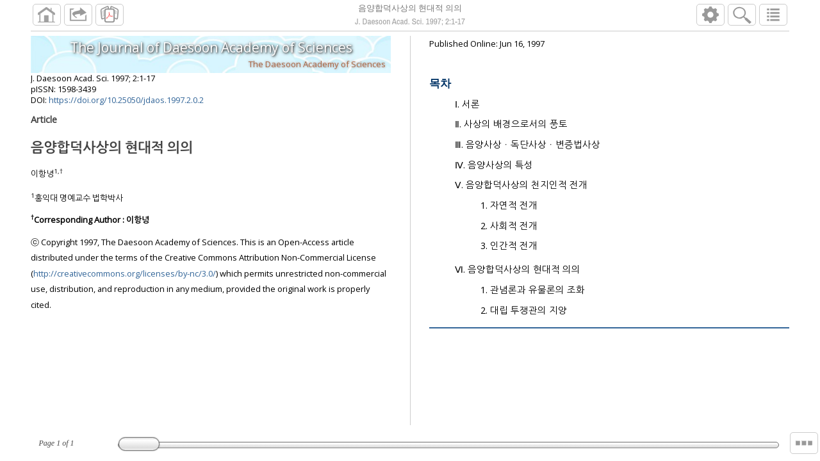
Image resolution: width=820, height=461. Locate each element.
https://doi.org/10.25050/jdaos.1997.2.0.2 (126, 105)
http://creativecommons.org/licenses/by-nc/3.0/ (124, 278)
